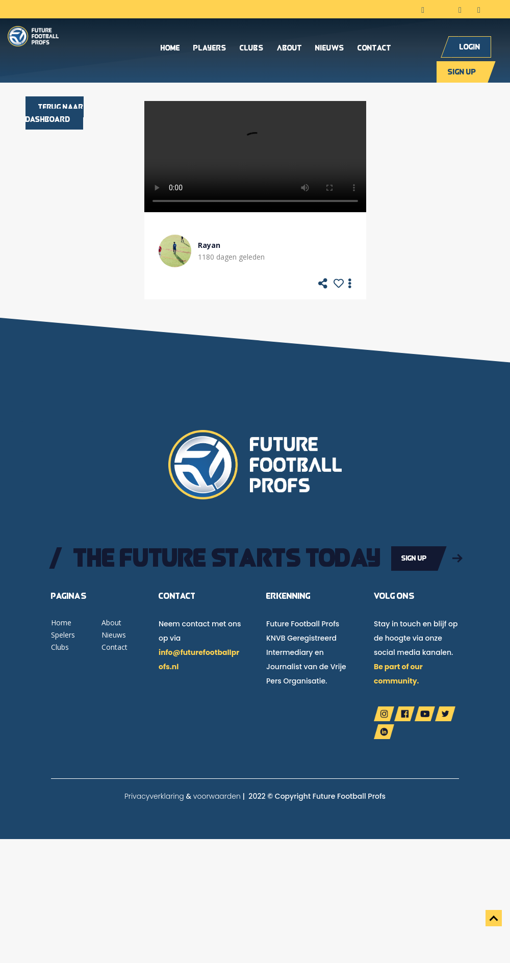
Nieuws (329, 48)
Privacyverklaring (154, 796)
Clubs (252, 48)
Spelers (63, 635)
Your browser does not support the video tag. (255, 156)
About (289, 48)
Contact (374, 48)
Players (209, 48)
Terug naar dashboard (55, 113)
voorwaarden (217, 796)
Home (170, 48)
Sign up (461, 71)
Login (470, 46)
